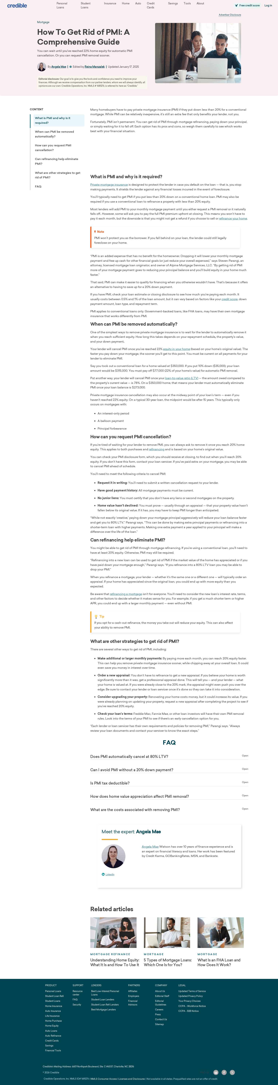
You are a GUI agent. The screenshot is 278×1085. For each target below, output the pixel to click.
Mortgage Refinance (110, 954)
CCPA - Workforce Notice (192, 1006)
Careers (159, 1009)
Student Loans (52, 1001)
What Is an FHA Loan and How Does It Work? (219, 962)
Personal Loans (53, 991)
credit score (230, 299)
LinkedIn (110, 874)
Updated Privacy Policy (190, 996)
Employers (133, 996)
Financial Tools (53, 1050)
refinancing (156, 449)
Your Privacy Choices (189, 1001)
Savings (49, 1045)
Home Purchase (53, 1020)
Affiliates (132, 991)
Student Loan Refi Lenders (105, 1004)
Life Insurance (52, 1015)
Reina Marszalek (95, 66)
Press (158, 1014)
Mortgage (154, 954)
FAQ (75, 999)
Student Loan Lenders (102, 999)
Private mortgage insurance (109, 185)
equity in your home (176, 349)
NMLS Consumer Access (104, 1078)
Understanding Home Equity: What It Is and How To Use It (114, 962)
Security (77, 1004)
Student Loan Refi (54, 996)
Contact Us (161, 1019)
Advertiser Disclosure (230, 14)
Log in (268, 5)
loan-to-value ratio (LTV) (181, 378)
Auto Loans (51, 1030)
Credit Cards (52, 1040)
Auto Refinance (53, 1035)
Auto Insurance (53, 1011)
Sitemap (159, 1024)
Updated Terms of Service (192, 991)
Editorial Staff (162, 996)
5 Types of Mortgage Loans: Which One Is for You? (168, 962)
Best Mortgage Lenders (103, 1009)
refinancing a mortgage (126, 594)
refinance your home (233, 218)
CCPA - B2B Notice (188, 1011)
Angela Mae (58, 66)
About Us (160, 991)
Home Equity (51, 1025)
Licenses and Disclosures (132, 1078)
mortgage (43, 22)
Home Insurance (53, 1006)
